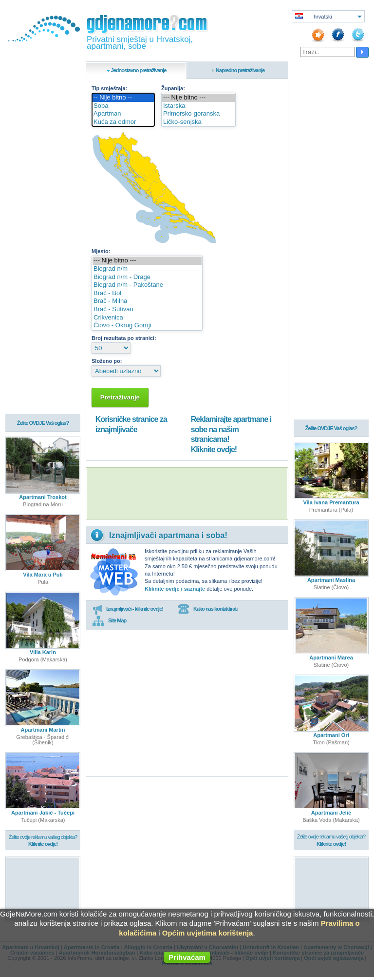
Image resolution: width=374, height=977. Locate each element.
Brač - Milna (147, 301)
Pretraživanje (120, 397)
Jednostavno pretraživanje (139, 70)
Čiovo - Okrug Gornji (147, 325)
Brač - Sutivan (147, 309)
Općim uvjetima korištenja (207, 933)
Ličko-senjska (198, 122)
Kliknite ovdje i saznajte (175, 589)
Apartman (123, 114)
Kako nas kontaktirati (207, 609)
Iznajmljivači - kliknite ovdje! (128, 609)
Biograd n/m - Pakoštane (147, 285)
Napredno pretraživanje (240, 70)
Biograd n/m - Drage (147, 277)
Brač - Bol (147, 293)
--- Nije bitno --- (198, 98)
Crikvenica (147, 318)
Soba (123, 106)
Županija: (173, 88)
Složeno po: (107, 361)
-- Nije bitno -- (123, 98)
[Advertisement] (187, 493)
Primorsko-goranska (198, 114)
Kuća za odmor (123, 122)
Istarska (198, 106)
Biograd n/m (147, 269)
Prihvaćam (187, 957)
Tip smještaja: (109, 88)
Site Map (109, 621)
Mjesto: (101, 251)
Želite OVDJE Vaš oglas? (43, 423)
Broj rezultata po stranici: (124, 338)
